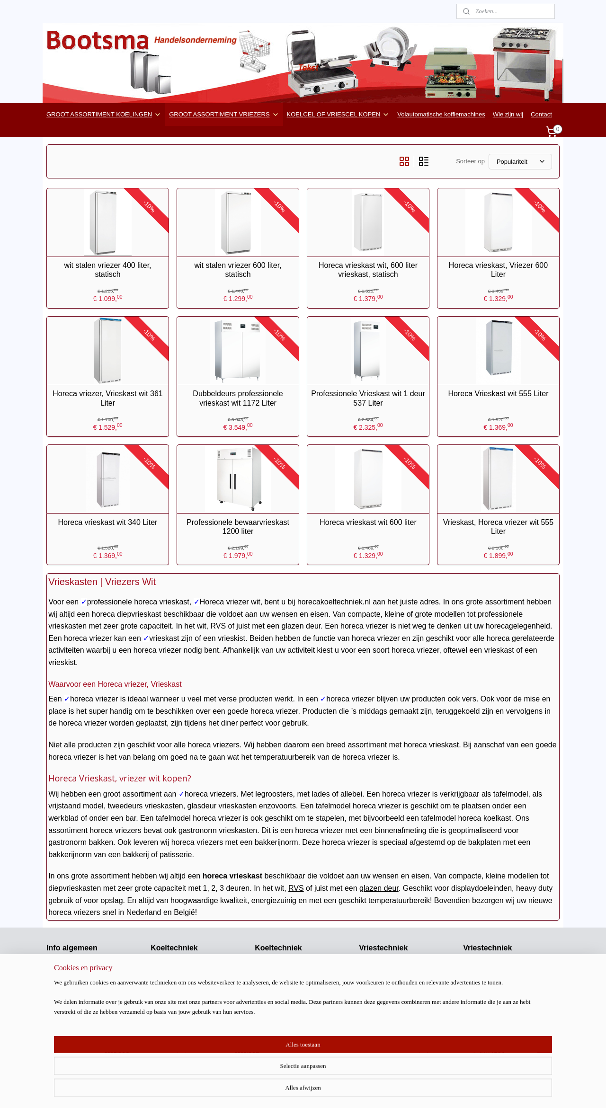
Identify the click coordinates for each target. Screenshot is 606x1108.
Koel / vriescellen (69, 1034)
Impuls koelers (274, 1005)
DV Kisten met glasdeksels (499, 975)
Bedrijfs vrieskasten (385, 985)
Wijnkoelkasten (171, 1044)
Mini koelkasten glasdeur (184, 1005)
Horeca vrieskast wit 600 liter (368, 522)
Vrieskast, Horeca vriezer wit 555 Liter (498, 526)
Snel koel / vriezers (489, 1005)
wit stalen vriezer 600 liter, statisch (237, 269)
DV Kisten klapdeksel (492, 965)
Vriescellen (374, 975)
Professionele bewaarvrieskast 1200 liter (238, 526)
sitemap (324, 1090)
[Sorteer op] (520, 161)
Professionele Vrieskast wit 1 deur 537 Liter (368, 398)
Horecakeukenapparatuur (81, 995)
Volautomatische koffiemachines (441, 114)
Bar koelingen (274, 985)
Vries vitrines (376, 1034)
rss (340, 1090)
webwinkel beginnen (371, 1090)
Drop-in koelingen (279, 1024)
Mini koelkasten (172, 995)
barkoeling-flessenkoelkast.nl (85, 1005)
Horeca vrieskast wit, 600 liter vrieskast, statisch (368, 269)
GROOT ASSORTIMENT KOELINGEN (103, 114)
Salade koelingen (278, 975)
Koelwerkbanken (173, 1054)
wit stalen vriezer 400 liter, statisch (107, 269)
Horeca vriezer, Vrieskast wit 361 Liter (107, 398)
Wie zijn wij (508, 114)
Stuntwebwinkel (67, 1015)
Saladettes (269, 965)
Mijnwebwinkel (445, 1090)
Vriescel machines (384, 965)
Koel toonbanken (278, 1034)
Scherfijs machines (489, 1024)
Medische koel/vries (282, 1044)
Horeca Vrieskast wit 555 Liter (498, 394)
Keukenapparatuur (488, 1034)
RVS (296, 888)
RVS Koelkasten (173, 985)
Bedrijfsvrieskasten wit (389, 1005)
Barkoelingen (169, 1015)
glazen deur (379, 888)
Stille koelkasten (173, 1024)
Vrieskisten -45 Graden (494, 985)
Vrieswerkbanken (382, 1024)
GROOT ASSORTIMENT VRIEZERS (224, 114)
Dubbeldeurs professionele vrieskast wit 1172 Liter (238, 398)
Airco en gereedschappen (81, 1024)
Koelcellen (269, 1054)
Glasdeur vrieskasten (388, 995)
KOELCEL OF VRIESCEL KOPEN (338, 114)
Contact (541, 114)
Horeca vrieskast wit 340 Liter (108, 522)
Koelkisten (269, 1015)
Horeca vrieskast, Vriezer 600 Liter (498, 269)
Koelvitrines (166, 1034)
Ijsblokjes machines (490, 1015)
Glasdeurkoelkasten (178, 965)
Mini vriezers (376, 1015)
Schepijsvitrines (484, 995)
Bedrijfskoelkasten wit (180, 975)
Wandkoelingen (276, 995)
